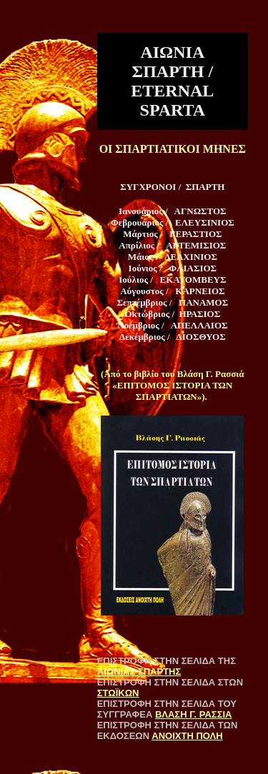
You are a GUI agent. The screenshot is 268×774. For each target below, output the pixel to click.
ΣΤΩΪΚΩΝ (118, 693)
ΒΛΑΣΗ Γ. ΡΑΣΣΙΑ (193, 714)
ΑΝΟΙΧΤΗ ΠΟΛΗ (187, 735)
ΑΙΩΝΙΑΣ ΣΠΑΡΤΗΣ (139, 671)
